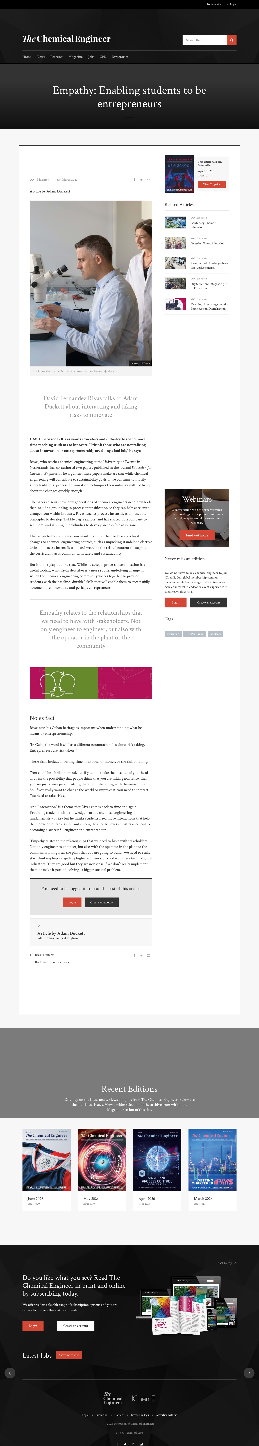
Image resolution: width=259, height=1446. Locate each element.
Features (56, 57)
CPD (103, 57)
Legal (85, 1415)
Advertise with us (166, 1415)
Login (232, 4)
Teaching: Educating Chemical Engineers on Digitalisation (210, 306)
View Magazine (212, 184)
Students (215, 634)
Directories (120, 57)
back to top (225, 1263)
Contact (119, 1415)
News (41, 57)
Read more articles (52, 962)
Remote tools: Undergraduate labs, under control (209, 265)
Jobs (91, 57)
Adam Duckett (71, 933)
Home (26, 57)
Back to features (44, 955)
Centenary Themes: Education (203, 225)
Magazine (76, 57)
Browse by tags (140, 1415)
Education (43, 179)
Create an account (101, 902)
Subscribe (214, 4)
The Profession (195, 634)
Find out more (197, 535)
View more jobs (69, 1355)
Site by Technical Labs (129, 1433)
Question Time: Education (208, 243)
